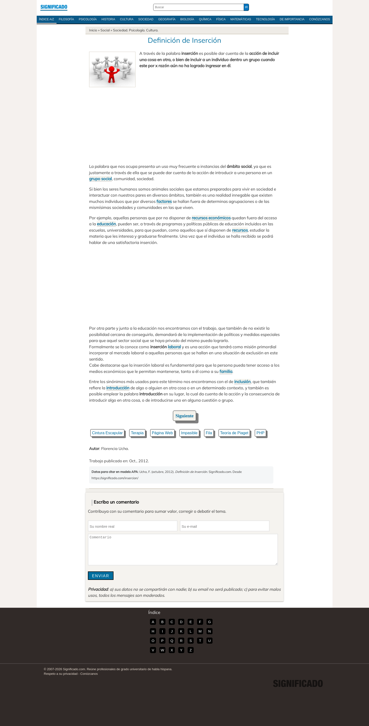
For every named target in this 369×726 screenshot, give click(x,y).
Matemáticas (240, 19)
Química (205, 19)
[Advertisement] (184, 123)
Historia (108, 19)
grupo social (100, 178)
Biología (187, 19)
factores (164, 201)
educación (106, 223)
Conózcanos (319, 19)
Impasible (189, 433)
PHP (260, 433)
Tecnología (265, 19)
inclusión (242, 381)
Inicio (93, 30)
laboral (174, 346)
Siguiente (185, 415)
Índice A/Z (46, 19)
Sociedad (145, 19)
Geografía (166, 19)
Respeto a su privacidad (61, 674)
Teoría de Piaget (234, 433)
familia (226, 371)
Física (221, 19)
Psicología (88, 19)
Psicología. (137, 30)
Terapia (137, 433)
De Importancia (292, 19)
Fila (209, 433)
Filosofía (66, 19)
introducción (117, 387)
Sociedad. (120, 30)
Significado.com (53, 7)
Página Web (162, 433)
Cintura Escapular (107, 433)
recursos (240, 230)
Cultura (127, 19)
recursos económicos (211, 217)
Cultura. (152, 30)
